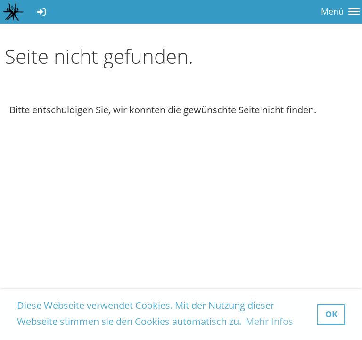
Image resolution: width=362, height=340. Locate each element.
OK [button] (331, 314)
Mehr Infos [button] (269, 321)
